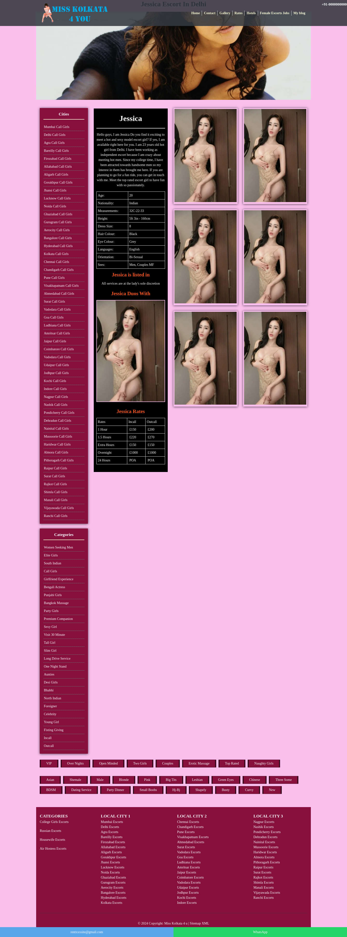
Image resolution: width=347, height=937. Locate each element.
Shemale (75, 780)
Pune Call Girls (54, 278)
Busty (226, 790)
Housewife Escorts (52, 839)
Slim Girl (50, 650)
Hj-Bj (176, 790)
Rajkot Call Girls (55, 484)
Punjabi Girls (53, 595)
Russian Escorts (50, 831)
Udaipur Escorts (188, 887)
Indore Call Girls (55, 389)
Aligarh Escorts (111, 852)
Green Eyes (226, 780)
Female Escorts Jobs (274, 13)
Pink (147, 780)
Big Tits (171, 780)
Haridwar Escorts (265, 852)
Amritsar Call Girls (57, 333)
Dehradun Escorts (266, 837)
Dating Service (81, 790)
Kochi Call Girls (55, 381)
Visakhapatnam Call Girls (61, 285)
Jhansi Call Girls (55, 190)
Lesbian (197, 780)
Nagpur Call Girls (56, 397)
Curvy (249, 790)
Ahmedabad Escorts (190, 842)
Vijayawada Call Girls (59, 508)
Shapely (200, 790)
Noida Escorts (110, 872)
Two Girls (140, 763)
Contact (209, 13)
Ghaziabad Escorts (113, 877)
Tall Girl (49, 642)
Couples (167, 763)
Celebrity (50, 714)
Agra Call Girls (54, 143)
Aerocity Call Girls (57, 230)
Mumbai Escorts (112, 822)
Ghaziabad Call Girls (58, 214)
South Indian (52, 563)
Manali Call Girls (55, 500)
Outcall (49, 746)
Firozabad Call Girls (57, 158)
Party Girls (51, 611)
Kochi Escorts (186, 897)
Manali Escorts (264, 887)
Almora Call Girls (56, 452)
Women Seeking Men (58, 547)
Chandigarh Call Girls (59, 270)
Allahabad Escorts (113, 847)
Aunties (49, 674)
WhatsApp (260, 932)
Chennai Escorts (188, 822)
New (272, 790)
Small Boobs (148, 790)
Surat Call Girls (54, 301)
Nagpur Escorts (264, 822)
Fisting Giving (53, 730)
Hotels (251, 13)
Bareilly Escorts (111, 837)
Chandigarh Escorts (190, 827)
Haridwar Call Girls (57, 444)
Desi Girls (51, 682)
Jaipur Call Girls (55, 341)
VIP (49, 763)
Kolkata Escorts (111, 903)
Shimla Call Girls (55, 492)
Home (195, 13)
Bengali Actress (54, 587)
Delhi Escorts (110, 827)
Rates (238, 13)
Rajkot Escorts (263, 877)
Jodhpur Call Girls (56, 373)
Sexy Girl (50, 627)
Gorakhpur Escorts (113, 857)
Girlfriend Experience (58, 579)
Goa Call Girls (54, 317)
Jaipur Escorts (186, 872)
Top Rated (232, 763)
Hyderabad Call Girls (58, 246)
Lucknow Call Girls (57, 198)
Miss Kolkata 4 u (175, 923)
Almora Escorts (264, 857)
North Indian (52, 698)
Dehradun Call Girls (57, 420)
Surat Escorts (186, 847)
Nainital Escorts (264, 842)
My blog (299, 13)
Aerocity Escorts (112, 887)
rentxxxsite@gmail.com (87, 932)
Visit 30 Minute (54, 635)
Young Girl (51, 722)
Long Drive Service (57, 658)
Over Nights (75, 763)
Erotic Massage (199, 763)
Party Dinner (115, 790)
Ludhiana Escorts (189, 862)
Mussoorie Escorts (266, 847)
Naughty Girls (264, 763)
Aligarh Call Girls (56, 174)
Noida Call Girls (55, 206)
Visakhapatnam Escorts (193, 837)
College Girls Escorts (54, 822)
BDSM (51, 790)
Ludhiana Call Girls (57, 325)
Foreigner (50, 706)
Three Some (283, 780)
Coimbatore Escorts (190, 877)
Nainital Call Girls (56, 428)
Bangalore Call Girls (58, 238)
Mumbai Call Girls (56, 127)
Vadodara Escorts (189, 852)
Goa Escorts (185, 857)
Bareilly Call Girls (56, 151)
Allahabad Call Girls (58, 166)
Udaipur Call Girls (56, 365)
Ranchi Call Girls (55, 516)
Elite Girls (51, 555)
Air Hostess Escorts (53, 848)
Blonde (124, 780)
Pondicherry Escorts (267, 832)
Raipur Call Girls (55, 468)
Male (100, 780)
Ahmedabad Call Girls (59, 293)
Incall (48, 738)
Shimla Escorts (264, 882)
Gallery (225, 13)
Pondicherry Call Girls (59, 412)
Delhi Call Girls (54, 135)
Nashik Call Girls (55, 405)
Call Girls (50, 571)
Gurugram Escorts (113, 882)
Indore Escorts (187, 903)
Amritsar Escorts (188, 867)
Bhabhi (48, 690)
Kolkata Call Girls (56, 254)
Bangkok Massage (56, 603)
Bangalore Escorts (113, 892)
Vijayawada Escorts (267, 892)
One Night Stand (55, 666)
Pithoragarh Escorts (267, 862)
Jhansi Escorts (110, 862)
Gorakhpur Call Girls (58, 182)
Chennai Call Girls (56, 262)
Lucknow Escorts (112, 867)
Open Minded (108, 763)
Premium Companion (58, 619)
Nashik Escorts (264, 827)
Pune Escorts (186, 832)
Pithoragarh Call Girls (59, 460)
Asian (50, 780)
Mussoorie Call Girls (58, 436)
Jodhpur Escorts (188, 892)
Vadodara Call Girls (57, 309)
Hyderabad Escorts (113, 897)
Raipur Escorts (264, 867)
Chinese (254, 780)
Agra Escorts (109, 832)
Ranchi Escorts (264, 897)
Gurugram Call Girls (58, 222)
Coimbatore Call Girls (59, 349)
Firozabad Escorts (113, 842)
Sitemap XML (199, 923)
